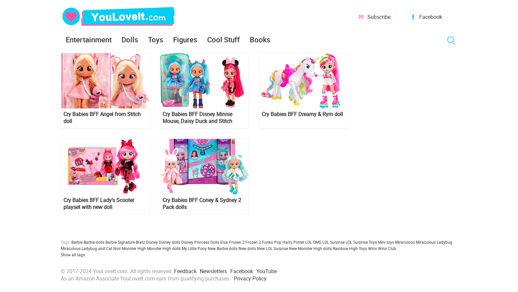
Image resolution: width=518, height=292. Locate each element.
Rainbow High (345, 248)
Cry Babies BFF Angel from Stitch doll (102, 118)
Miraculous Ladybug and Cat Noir (91, 248)
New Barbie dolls (223, 248)
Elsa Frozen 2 (232, 242)
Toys (155, 39)
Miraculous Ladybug (434, 242)
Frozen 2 (253, 242)
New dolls (247, 248)
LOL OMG (313, 242)
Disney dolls (169, 242)
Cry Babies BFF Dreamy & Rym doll (302, 114)
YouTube (266, 271)
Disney (152, 242)
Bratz (140, 242)
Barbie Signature (120, 242)
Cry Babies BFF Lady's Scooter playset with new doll (98, 204)
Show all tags (73, 254)
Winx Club (387, 248)
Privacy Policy (250, 278)
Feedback (185, 271)
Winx (372, 248)
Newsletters (213, 271)
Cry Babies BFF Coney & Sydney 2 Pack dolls (202, 204)
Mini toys (386, 242)
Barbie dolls (94, 242)
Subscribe (378, 17)
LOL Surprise (333, 242)
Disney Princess (195, 242)
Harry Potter (293, 242)
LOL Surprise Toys (361, 242)
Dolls (130, 39)
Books (260, 39)
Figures (185, 39)
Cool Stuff (223, 39)
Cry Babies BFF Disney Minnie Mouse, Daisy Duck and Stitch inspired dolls (197, 118)
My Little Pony (194, 248)
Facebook (430, 17)
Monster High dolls (164, 248)
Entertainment (89, 39)
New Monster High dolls (310, 248)
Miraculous (405, 242)
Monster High (134, 248)
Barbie (77, 242)
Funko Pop (271, 242)
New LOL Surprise (272, 248)
